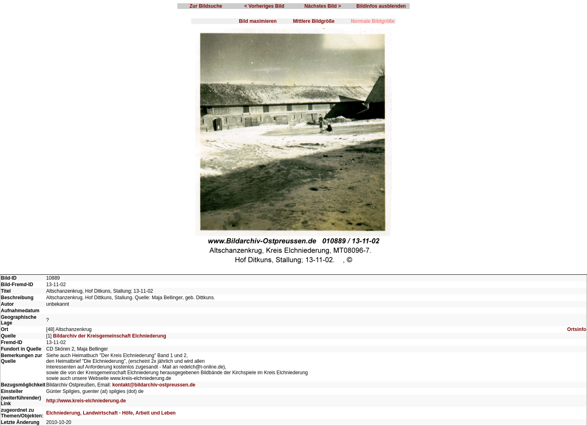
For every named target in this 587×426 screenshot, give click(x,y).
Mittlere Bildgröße (314, 21)
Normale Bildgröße (373, 21)
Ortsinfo (576, 329)
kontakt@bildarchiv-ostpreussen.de (153, 385)
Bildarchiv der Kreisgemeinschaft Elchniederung (109, 336)
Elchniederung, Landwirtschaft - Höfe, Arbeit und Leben (111, 413)
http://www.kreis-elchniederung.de (86, 401)
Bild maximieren (258, 21)
